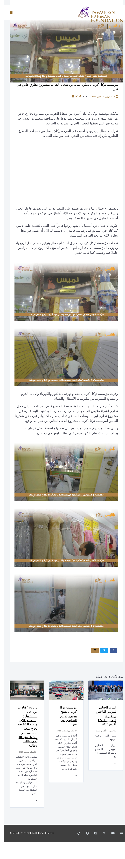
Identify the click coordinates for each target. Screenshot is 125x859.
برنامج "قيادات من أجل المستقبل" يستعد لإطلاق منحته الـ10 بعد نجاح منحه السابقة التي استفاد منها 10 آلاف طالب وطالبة (23, 730)
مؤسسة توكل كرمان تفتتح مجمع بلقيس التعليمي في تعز (62, 717)
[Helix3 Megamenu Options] (8, 13)
